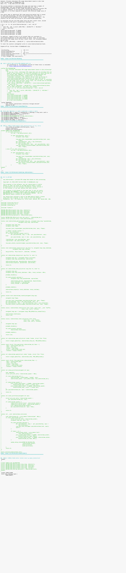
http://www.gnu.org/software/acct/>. (21, 79)
